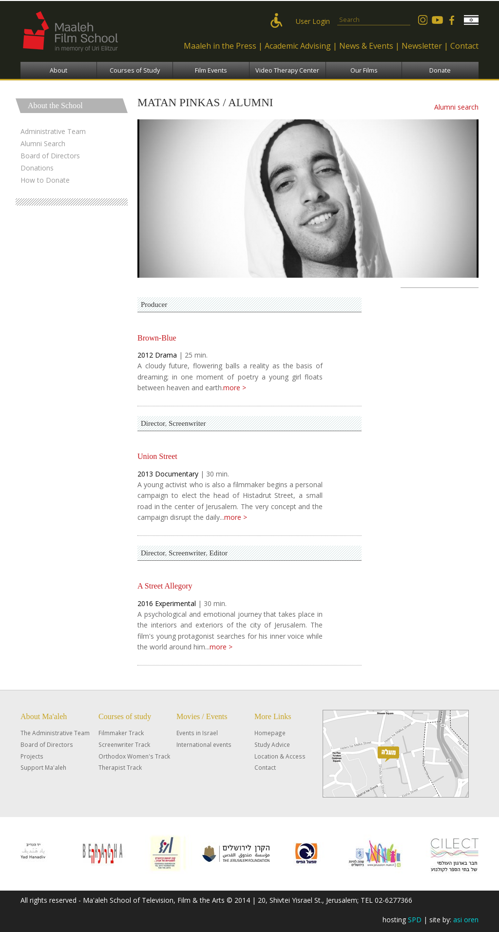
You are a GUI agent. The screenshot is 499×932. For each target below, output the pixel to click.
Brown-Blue (156, 338)
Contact (464, 45)
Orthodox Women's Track (134, 756)
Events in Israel (197, 733)
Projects (31, 756)
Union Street (157, 456)
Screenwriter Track (124, 744)
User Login (313, 21)
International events (203, 744)
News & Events (366, 45)
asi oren (466, 919)
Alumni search (456, 107)
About (58, 70)
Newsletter (422, 45)
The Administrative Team (55, 733)
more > (234, 387)
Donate (440, 70)
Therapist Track (120, 767)
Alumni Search (42, 143)
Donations (37, 167)
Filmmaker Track (121, 733)
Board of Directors (50, 155)
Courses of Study (135, 70)
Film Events (211, 70)
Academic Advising (298, 45)
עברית (471, 20)
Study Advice (272, 744)
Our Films (364, 70)
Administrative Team (53, 131)
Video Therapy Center (287, 70)
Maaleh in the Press (220, 45)
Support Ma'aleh (43, 767)
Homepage (270, 733)
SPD (415, 919)
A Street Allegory (164, 586)
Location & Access (280, 756)
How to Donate (45, 180)
